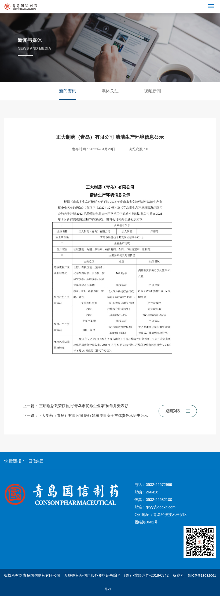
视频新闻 (152, 91)
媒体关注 (110, 91)
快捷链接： (15, 461)
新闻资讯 (67, 91)
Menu (212, 3)
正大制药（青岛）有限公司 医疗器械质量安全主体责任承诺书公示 (93, 415)
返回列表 (178, 411)
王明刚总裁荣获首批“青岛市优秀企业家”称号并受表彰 (83, 406)
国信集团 (35, 461)
